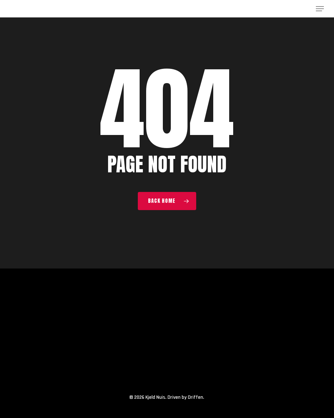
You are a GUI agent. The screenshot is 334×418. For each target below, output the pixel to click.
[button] (320, 8)
